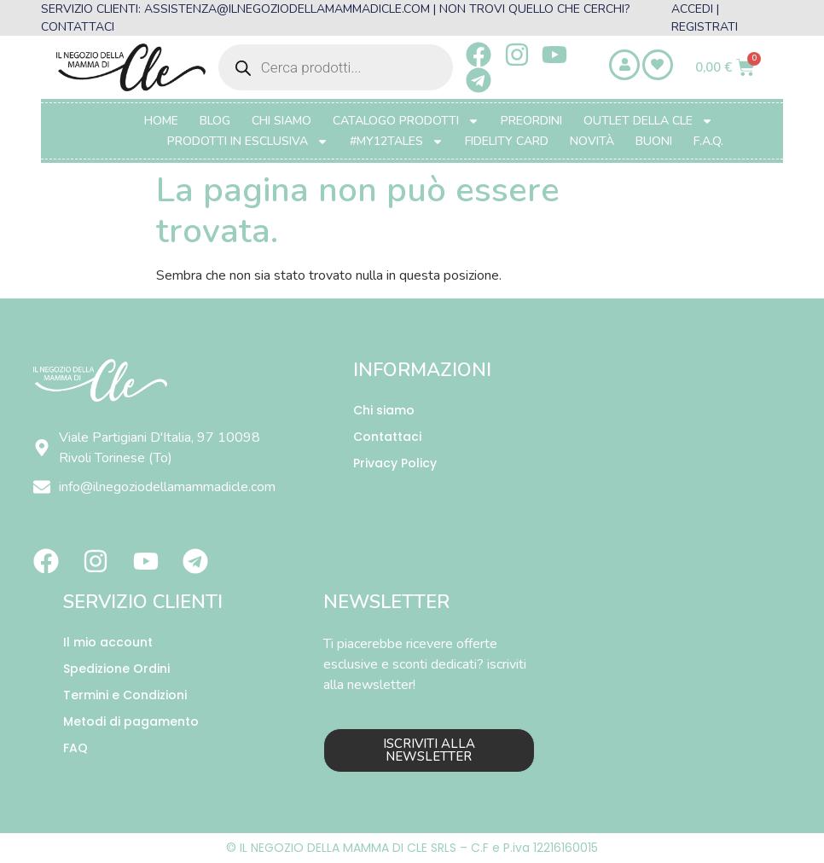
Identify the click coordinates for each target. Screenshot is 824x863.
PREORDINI (531, 121)
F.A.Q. (708, 141)
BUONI (653, 141)
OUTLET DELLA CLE (648, 121)
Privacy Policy (395, 463)
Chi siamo (384, 410)
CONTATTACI (77, 27)
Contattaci (387, 436)
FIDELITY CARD (506, 141)
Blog (215, 121)
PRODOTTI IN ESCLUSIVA (247, 141)
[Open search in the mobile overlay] (335, 67)
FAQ (75, 747)
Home (161, 121)
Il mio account (108, 642)
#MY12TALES (397, 141)
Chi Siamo (281, 121)
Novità (592, 141)
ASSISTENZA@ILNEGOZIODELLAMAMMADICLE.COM (287, 9)
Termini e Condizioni (125, 695)
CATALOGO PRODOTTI (406, 121)
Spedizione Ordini (116, 668)
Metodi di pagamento (131, 721)
